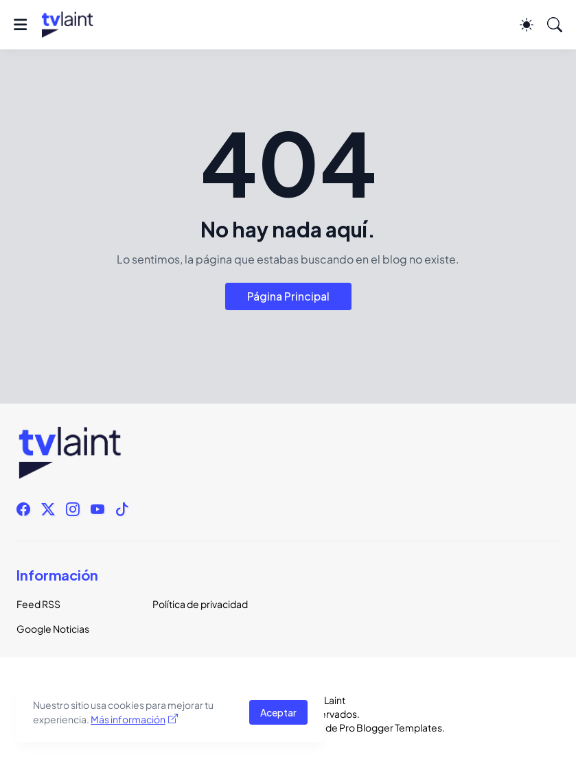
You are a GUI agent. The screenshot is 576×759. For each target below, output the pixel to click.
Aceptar (278, 712)
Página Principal (288, 296)
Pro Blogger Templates (390, 727)
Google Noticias (52, 628)
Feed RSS (38, 604)
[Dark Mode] (526, 24)
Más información (128, 719)
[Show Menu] (20, 24)
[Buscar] (554, 24)
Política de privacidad (200, 604)
